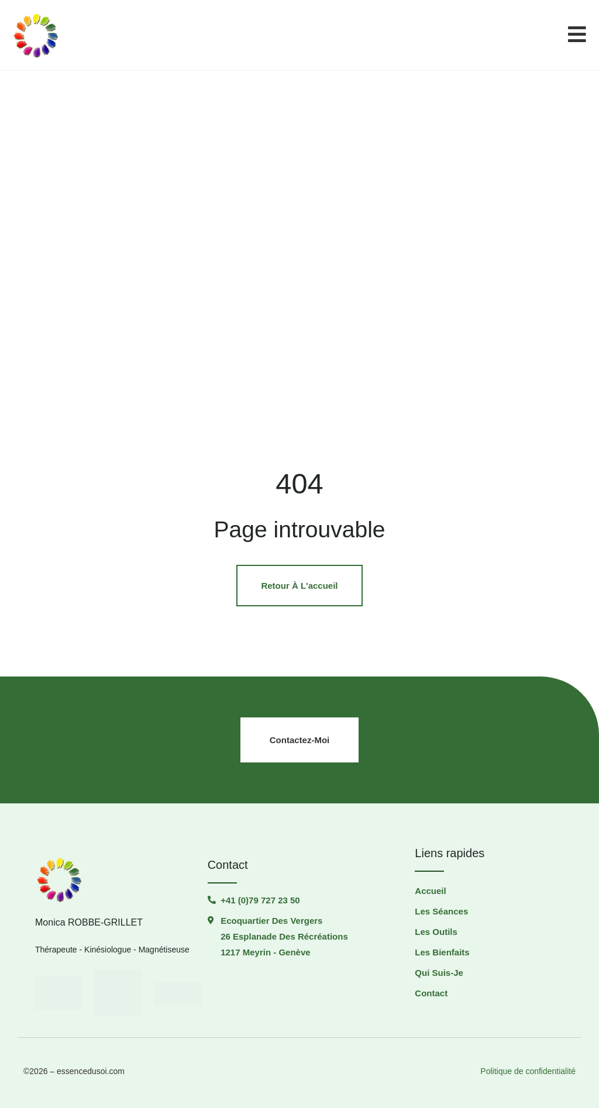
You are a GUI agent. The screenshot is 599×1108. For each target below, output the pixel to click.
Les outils (436, 932)
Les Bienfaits (442, 952)
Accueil (430, 891)
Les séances (441, 911)
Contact (431, 993)
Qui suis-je (439, 973)
